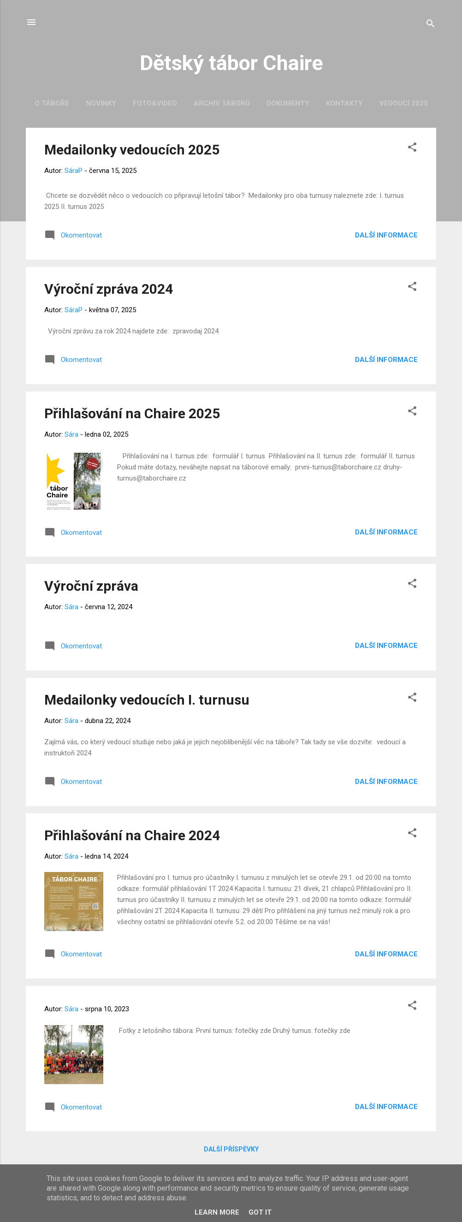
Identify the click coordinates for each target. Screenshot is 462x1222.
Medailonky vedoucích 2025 (131, 150)
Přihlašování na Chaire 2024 (132, 835)
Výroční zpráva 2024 (108, 289)
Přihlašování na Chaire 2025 (132, 413)
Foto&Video (155, 103)
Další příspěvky (231, 1149)
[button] (412, 149)
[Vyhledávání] (430, 25)
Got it (260, 1212)
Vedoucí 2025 (403, 103)
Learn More (217, 1212)
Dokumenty (288, 103)
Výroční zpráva (91, 586)
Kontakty (344, 103)
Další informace (386, 235)
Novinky (101, 103)
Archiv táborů (222, 103)
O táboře (52, 103)
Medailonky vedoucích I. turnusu (146, 700)
